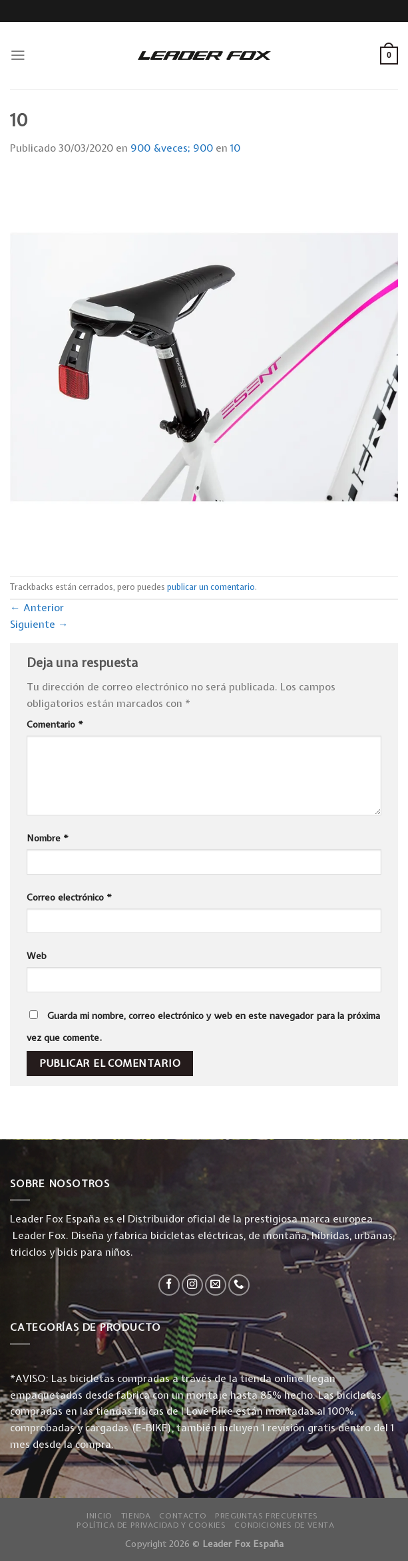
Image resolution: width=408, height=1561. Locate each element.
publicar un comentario (211, 587)
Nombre (48, 838)
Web (37, 956)
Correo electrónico (69, 897)
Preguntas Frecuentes (266, 1515)
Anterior (37, 608)
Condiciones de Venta (284, 1525)
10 (235, 148)
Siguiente (39, 624)
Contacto (182, 1515)
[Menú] (18, 55)
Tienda (136, 1515)
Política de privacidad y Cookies (151, 1525)
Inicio (99, 1515)
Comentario (55, 724)
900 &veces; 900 (171, 148)
